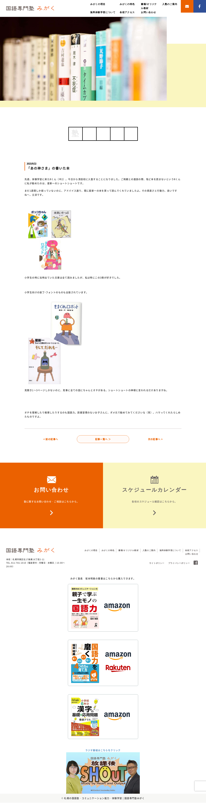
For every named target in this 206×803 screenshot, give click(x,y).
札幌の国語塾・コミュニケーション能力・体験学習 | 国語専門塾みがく (104, 798)
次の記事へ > (155, 439)
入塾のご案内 (169, 4)
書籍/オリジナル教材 (128, 551)
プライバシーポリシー (179, 563)
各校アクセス (127, 12)
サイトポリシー (156, 563)
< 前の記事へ (50, 439)
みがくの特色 (127, 4)
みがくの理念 (97, 4)
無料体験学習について (102, 12)
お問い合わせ (148, 12)
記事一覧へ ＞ (103, 439)
